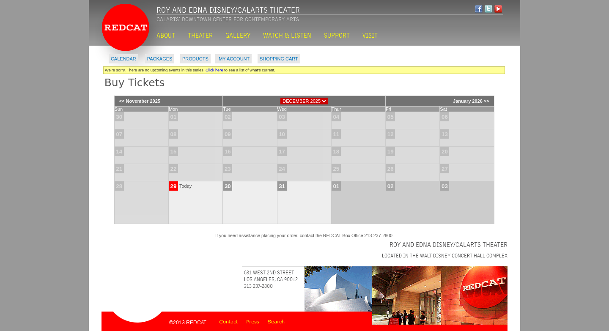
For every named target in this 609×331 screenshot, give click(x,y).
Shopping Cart (279, 58)
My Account (233, 58)
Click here (214, 70)
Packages (160, 58)
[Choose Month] (304, 101)
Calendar (123, 58)
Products (195, 58)
